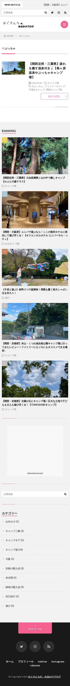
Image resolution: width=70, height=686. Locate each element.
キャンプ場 (53, 83)
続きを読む (54, 96)
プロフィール (26, 661)
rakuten (35, 665)
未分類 (9, 577)
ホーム (10, 661)
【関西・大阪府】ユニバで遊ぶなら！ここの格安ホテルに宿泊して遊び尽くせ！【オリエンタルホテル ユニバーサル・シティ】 (35, 235)
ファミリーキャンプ (55, 86)
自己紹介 (10, 596)
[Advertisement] (35, 448)
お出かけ (9, 243)
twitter (42, 661)
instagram (58, 661)
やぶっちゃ (37, 86)
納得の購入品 (13, 587)
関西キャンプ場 (54, 89)
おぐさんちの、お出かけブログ (44, 676)
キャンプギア (13, 540)
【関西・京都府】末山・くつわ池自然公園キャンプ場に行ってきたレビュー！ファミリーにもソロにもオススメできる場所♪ (34, 347)
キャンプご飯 (13, 530)
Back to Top (35, 628)
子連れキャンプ (36, 89)
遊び (7, 297)
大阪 (17, 243)
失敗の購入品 (13, 568)
